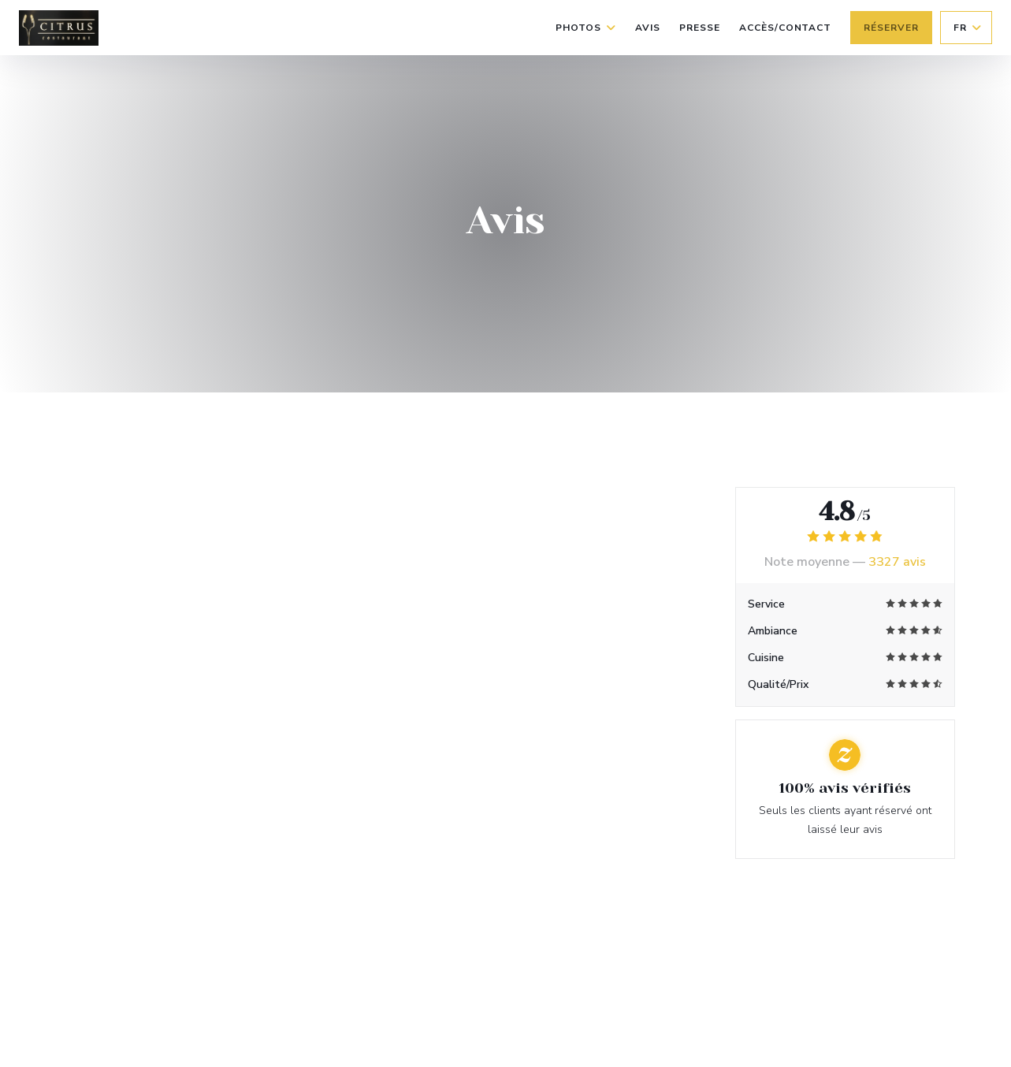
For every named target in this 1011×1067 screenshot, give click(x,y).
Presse (699, 27)
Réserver (891, 27)
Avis (647, 27)
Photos (586, 27)
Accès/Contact (785, 27)
